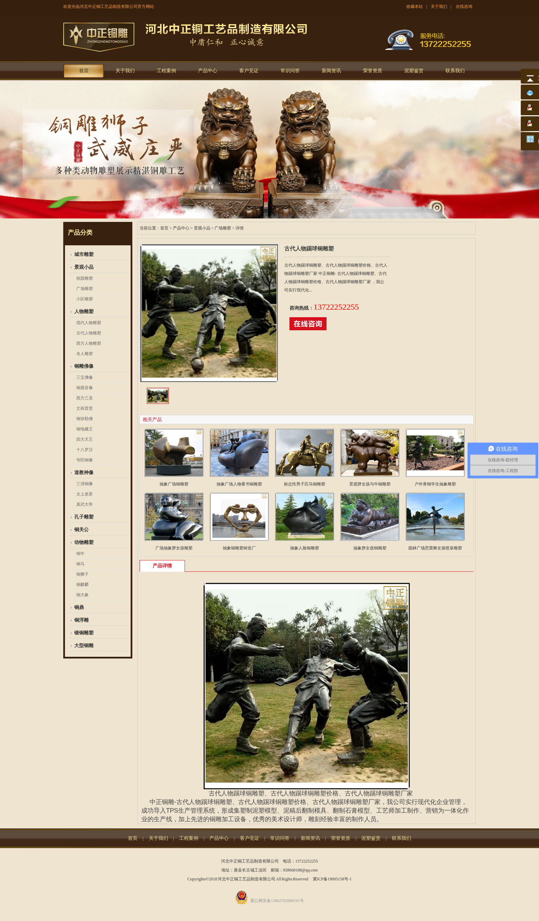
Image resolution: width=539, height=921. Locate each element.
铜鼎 (79, 607)
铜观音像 (84, 387)
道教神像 (84, 472)
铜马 (80, 563)
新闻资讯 (331, 70)
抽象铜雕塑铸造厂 (239, 548)
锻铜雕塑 (84, 632)
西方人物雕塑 (88, 343)
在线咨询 (464, 6)
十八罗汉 (84, 449)
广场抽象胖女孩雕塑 (173, 548)
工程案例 (166, 70)
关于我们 (439, 6)
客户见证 (248, 70)
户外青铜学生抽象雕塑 (435, 484)
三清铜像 (84, 483)
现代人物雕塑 (88, 322)
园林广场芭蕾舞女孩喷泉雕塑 (435, 548)
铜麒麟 (82, 584)
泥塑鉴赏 (414, 70)
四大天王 (84, 439)
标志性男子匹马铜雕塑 (304, 484)
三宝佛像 (84, 377)
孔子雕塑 (84, 517)
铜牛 (80, 553)
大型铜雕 (84, 645)
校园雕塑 (84, 278)
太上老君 (84, 494)
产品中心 (207, 70)
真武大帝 (84, 504)
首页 (84, 70)
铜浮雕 (81, 620)
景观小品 (84, 267)
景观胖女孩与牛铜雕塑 (369, 484)
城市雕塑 (84, 254)
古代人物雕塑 (88, 333)
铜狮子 (82, 574)
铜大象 (82, 594)
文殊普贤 (84, 408)
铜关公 (81, 529)
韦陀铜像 (84, 460)
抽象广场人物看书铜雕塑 (239, 484)
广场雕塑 (84, 288)
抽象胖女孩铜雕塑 (369, 548)
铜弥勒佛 (84, 418)
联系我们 (455, 70)
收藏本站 (414, 6)
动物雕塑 (84, 542)
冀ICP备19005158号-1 (332, 879)
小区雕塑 (84, 299)
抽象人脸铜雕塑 (304, 548)
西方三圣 (84, 398)
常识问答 (290, 70)
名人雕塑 (84, 353)
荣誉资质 (372, 70)
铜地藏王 (84, 429)
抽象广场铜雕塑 (174, 484)
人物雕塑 (84, 311)
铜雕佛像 (84, 366)
